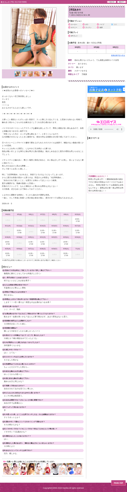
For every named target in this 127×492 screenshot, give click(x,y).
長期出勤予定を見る (118, 55)
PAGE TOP (118, 483)
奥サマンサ (5, 2)
